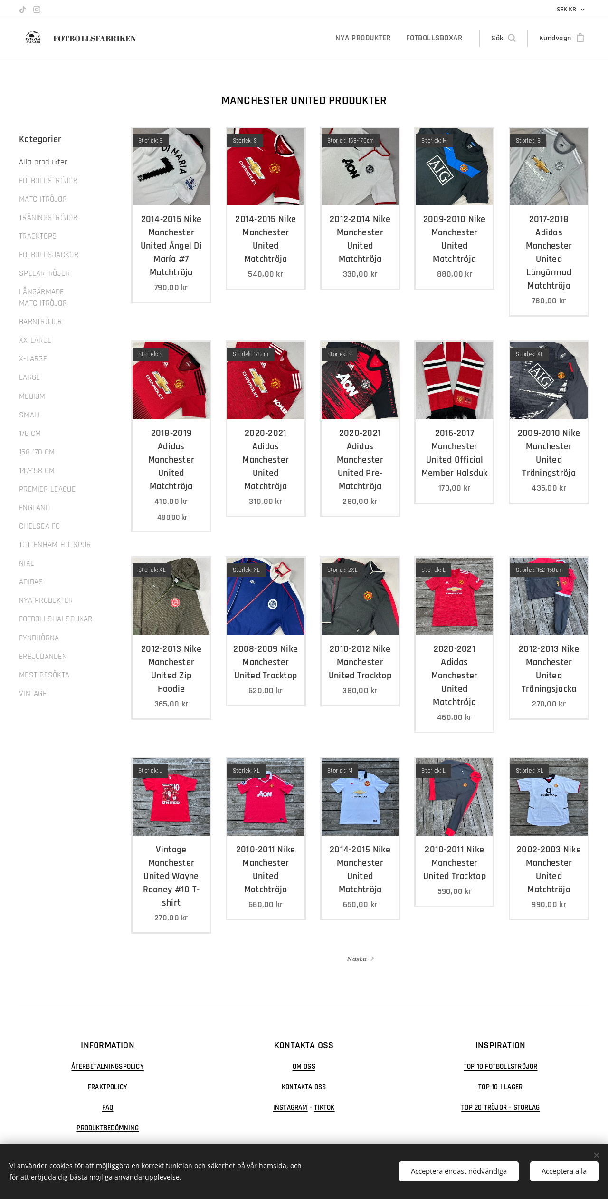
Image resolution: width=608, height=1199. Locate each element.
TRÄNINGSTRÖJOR (48, 218)
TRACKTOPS (38, 236)
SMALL (30, 415)
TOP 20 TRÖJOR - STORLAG (500, 1107)
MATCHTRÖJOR (43, 199)
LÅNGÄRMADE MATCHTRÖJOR (43, 298)
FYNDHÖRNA (39, 638)
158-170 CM (37, 452)
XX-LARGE (35, 340)
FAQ (108, 1107)
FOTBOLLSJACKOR (48, 255)
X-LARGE (33, 359)
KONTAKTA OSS (304, 1087)
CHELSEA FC (39, 526)
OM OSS (304, 1066)
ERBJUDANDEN (43, 656)
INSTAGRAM (290, 1107)
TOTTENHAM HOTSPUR (55, 545)
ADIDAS (31, 582)
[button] (503, 38)
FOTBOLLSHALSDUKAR (56, 619)
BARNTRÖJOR (40, 322)
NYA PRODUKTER (46, 600)
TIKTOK (324, 1107)
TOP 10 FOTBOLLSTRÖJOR (501, 1066)
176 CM (30, 433)
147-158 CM (37, 470)
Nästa (357, 958)
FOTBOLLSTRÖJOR (48, 180)
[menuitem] (368, 38)
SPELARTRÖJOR (44, 273)
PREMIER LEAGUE (47, 489)
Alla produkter (43, 162)
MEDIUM (32, 396)
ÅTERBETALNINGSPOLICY (107, 1066)
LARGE (29, 377)
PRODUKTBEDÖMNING (107, 1127)
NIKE (26, 563)
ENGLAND (34, 508)
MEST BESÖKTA (44, 675)
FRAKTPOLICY (107, 1087)
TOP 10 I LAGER (500, 1087)
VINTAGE (33, 693)
